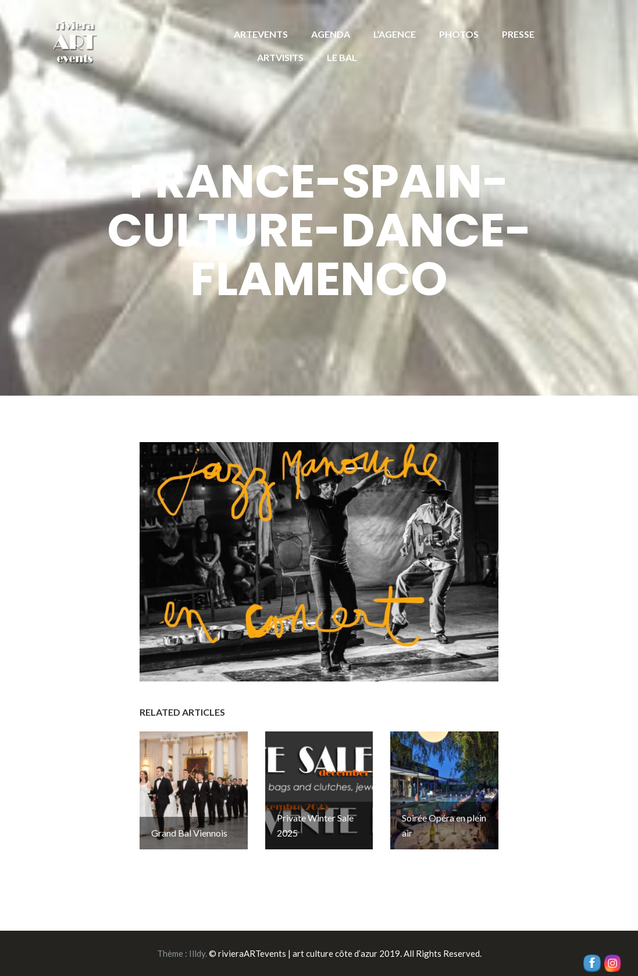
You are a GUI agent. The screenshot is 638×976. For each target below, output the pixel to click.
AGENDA (330, 34)
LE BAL (342, 57)
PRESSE (518, 34)
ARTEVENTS (261, 34)
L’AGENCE (394, 34)
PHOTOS (459, 34)
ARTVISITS (280, 57)
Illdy (197, 953)
